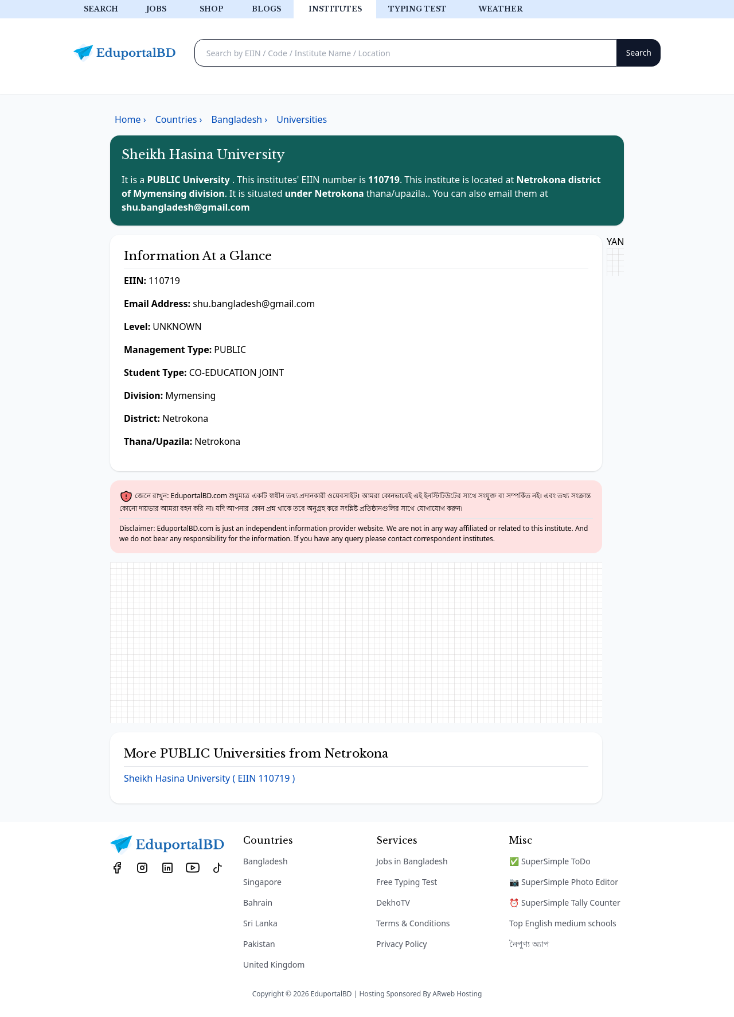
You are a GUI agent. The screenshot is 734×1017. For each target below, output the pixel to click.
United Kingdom (273, 964)
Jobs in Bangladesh (412, 861)
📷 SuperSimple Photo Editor (563, 881)
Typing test (417, 9)
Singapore (262, 881)
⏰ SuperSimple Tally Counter (564, 902)
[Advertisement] (356, 642)
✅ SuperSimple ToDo (550, 861)
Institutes (335, 9)
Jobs (156, 9)
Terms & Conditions (413, 923)
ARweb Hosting (457, 994)
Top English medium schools (562, 923)
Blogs (266, 9)
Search (101, 9)
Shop (211, 9)
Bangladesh (265, 861)
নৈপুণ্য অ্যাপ (529, 943)
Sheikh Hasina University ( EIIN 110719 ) (209, 778)
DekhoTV (393, 902)
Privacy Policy (401, 943)
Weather (500, 9)
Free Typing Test (406, 881)
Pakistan (259, 943)
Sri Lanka (260, 923)
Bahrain (257, 902)
